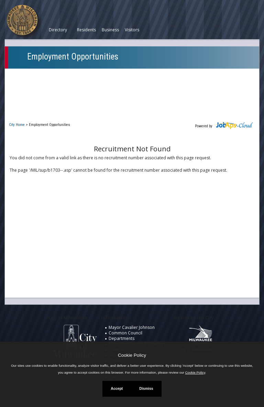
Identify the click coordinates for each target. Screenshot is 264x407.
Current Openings (33, 73)
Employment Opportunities (72, 57)
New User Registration (39, 113)
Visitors (132, 30)
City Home (17, 124)
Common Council (125, 333)
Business (110, 30)
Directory (58, 30)
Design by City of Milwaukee (195, 341)
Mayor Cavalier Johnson (132, 327)
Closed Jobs (27, 93)
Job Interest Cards (34, 103)
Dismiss (146, 388)
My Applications (32, 83)
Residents (86, 30)
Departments (121, 338)
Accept (117, 388)
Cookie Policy (132, 355)
